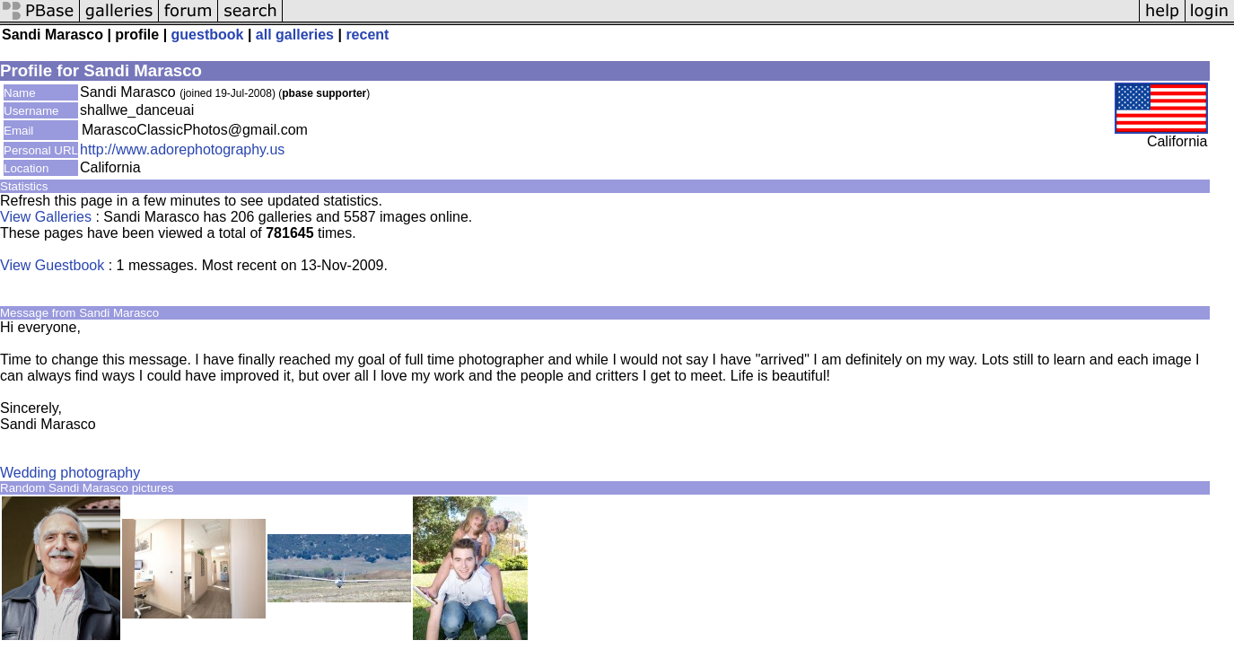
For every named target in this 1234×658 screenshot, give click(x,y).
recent (367, 34)
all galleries (295, 34)
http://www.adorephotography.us (182, 149)
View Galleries (46, 216)
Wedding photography (70, 472)
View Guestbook (52, 265)
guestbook (207, 34)
